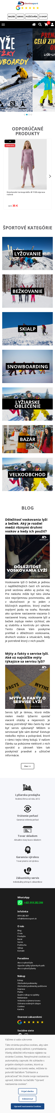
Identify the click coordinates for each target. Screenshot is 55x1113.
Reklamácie (22, 997)
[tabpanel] (27, 70)
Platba (20, 992)
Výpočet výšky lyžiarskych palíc (31, 965)
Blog (19, 930)
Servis (20, 16)
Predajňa (21, 936)
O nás (20, 933)
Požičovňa (31, 16)
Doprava (21, 989)
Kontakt (20, 950)
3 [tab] (28, 114)
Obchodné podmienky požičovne (32, 986)
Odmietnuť (27, 1098)
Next (50, 176)
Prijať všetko (27, 1091)
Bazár (11, 16)
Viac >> (27, 766)
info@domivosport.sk (27, 918)
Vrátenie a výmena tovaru (28, 1000)
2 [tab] (26, 114)
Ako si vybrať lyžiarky (26, 968)
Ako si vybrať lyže (25, 962)
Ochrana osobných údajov (29, 1003)
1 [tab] (24, 114)
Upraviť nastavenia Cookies (27, 1106)
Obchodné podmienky (27, 983)
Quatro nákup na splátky (28, 994)
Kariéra (20, 1009)
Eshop (20, 980)
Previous (4, 176)
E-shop (43, 16)
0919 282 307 (23, 915)
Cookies (21, 1006)
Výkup (20, 948)
